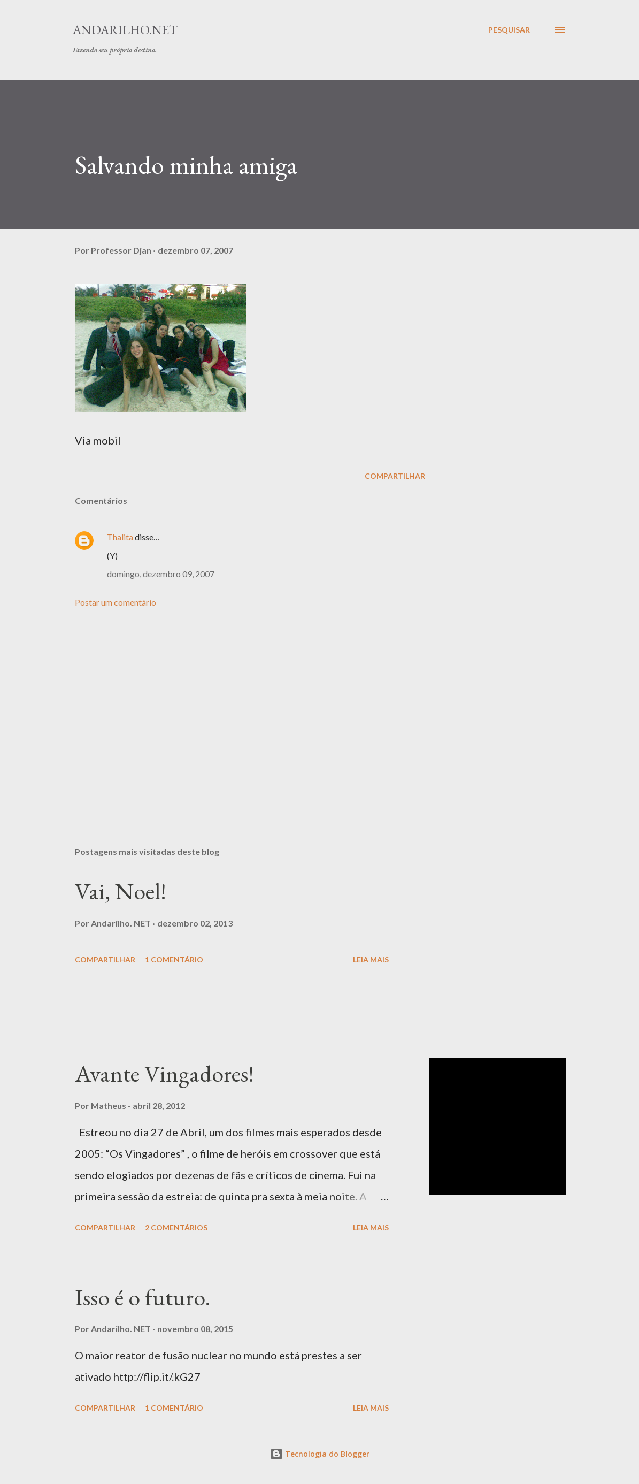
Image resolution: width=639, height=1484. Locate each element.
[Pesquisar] (509, 30)
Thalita (120, 537)
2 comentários (176, 1227)
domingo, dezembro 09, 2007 (160, 574)
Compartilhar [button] (395, 475)
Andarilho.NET (125, 29)
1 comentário (174, 959)
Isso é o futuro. (143, 1297)
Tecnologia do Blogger (319, 1454)
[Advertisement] (250, 713)
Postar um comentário (115, 602)
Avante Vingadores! (164, 1073)
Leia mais (371, 959)
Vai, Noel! (120, 891)
